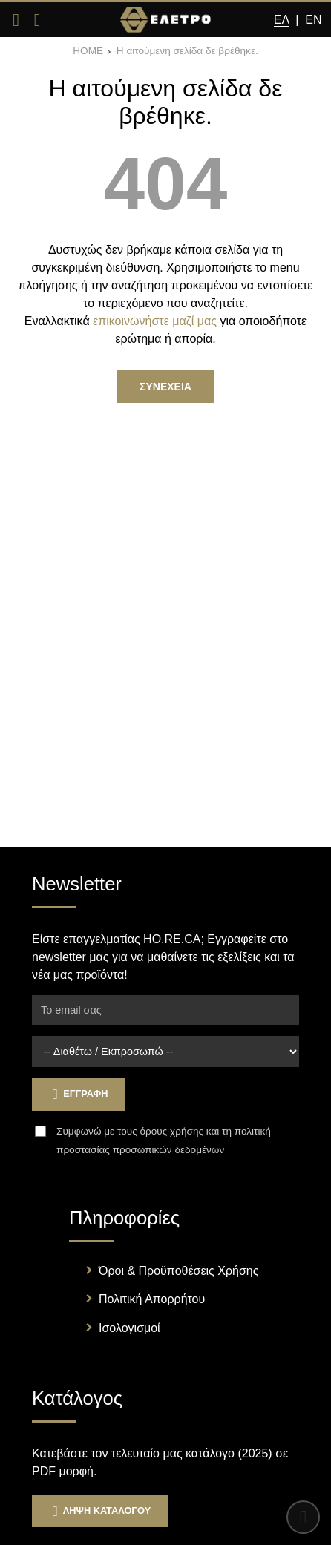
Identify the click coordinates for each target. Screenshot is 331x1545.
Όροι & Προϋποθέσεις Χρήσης (178, 1270)
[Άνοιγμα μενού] (16, 20)
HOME (88, 50)
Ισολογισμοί (129, 1328)
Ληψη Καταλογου (100, 1511)
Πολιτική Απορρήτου (152, 1299)
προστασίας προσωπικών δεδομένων (140, 1149)
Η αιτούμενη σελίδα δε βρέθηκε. (187, 50)
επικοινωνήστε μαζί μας (155, 321)
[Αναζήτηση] (37, 20)
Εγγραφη (79, 1094)
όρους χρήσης (171, 1131)
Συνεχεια (165, 387)
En (313, 19)
